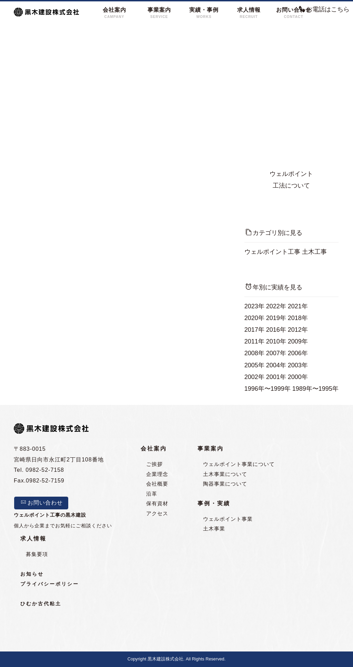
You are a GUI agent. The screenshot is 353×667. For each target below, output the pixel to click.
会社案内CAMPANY (114, 13)
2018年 (298, 318)
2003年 (298, 365)
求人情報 (33, 538)
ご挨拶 (154, 464)
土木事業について (225, 474)
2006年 (298, 353)
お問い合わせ (42, 503)
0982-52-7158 (45, 470)
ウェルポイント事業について (239, 464)
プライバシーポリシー (49, 584)
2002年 (254, 377)
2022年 (276, 306)
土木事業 (214, 529)
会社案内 (154, 449)
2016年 (276, 329)
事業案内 (211, 449)
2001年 (276, 377)
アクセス (157, 513)
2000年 (298, 377)
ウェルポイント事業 (228, 519)
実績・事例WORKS (204, 13)
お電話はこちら (324, 9)
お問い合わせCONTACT (293, 13)
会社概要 (157, 484)
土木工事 (314, 251)
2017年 (254, 329)
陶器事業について (225, 484)
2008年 (254, 353)
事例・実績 (214, 504)
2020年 (254, 318)
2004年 (276, 365)
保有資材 (157, 504)
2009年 (298, 341)
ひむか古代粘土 (40, 604)
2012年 (298, 329)
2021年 (298, 306)
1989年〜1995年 (315, 388)
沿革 (151, 494)
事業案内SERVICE (159, 13)
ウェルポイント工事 (272, 251)
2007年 (276, 353)
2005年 (254, 365)
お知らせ (32, 574)
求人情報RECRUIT (249, 13)
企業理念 (157, 474)
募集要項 (37, 554)
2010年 (276, 341)
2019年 (276, 318)
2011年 (254, 341)
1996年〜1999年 (267, 388)
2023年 (254, 306)
